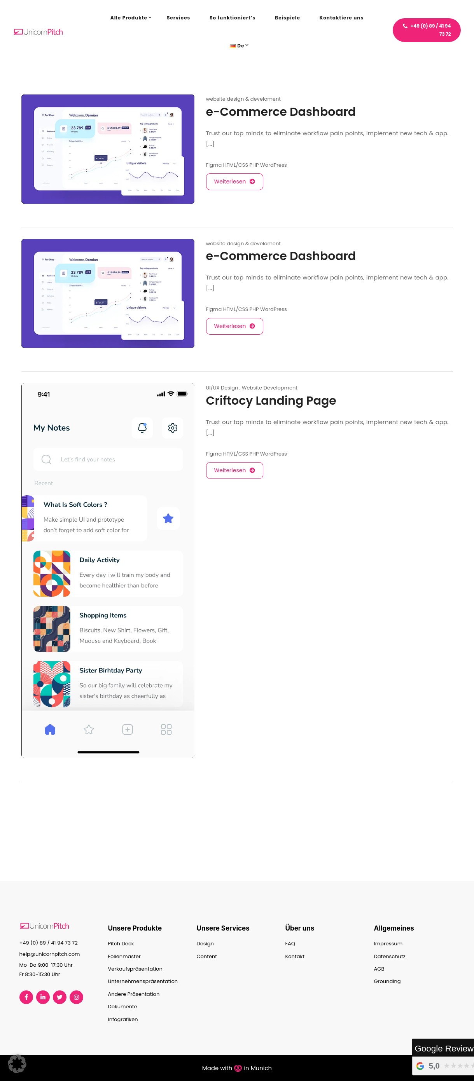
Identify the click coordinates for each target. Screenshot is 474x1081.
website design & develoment (243, 99)
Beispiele (287, 17)
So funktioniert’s (232, 17)
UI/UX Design (222, 387)
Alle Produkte (128, 17)
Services (178, 17)
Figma (214, 165)
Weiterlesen (234, 182)
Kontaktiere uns (342, 17)
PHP (254, 165)
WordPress (273, 165)
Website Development (269, 387)
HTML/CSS (235, 165)
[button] (17, 1064)
